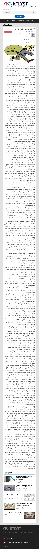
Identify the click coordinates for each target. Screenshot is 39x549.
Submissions (29, 21)
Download (8, 32)
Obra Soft (33, 546)
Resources (21, 21)
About (13, 21)
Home (7, 21)
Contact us (31, 532)
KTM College (19, 16)
